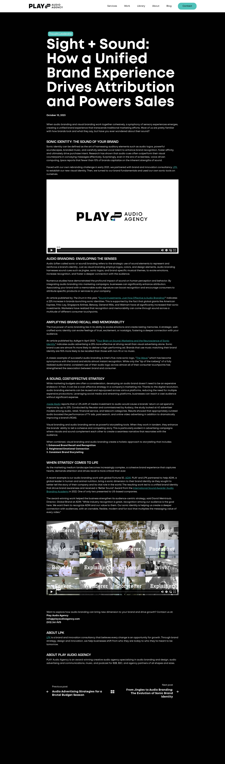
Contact (187, 6)
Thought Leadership (60, 34)
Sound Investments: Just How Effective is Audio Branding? (132, 298)
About (155, 6)
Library (141, 6)
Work (127, 6)
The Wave (142, 358)
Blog (169, 6)
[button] (112, 6)
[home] (50, 6)
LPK (175, 167)
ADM (128, 478)
